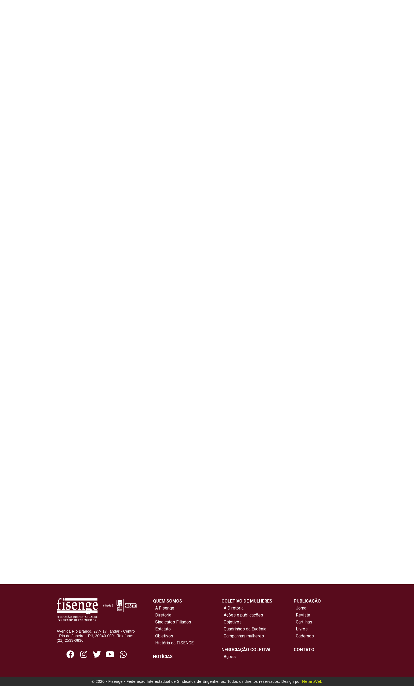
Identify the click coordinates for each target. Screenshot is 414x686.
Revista (303, 615)
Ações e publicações (242, 615)
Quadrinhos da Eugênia (243, 629)
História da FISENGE (173, 642)
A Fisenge (163, 608)
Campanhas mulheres (242, 635)
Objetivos (163, 635)
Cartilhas (304, 622)
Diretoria (162, 615)
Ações (228, 656)
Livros (302, 629)
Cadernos (305, 635)
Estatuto (162, 629)
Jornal (301, 608)
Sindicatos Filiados (172, 622)
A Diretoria (232, 608)
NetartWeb (312, 681)
